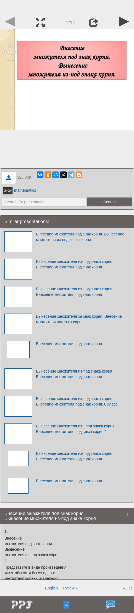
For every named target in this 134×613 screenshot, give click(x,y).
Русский (70, 588)
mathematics (19, 190)
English (51, 588)
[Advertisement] (67, 7)
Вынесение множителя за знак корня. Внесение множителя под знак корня (79, 319)
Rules (128, 588)
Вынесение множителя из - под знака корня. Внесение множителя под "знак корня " (75, 429)
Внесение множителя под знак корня (69, 344)
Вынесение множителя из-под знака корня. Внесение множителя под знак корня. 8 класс (76, 401)
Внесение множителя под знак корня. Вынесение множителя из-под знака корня (80, 237)
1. (6, 531)
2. (6, 561)
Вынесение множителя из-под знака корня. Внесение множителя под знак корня (74, 264)
